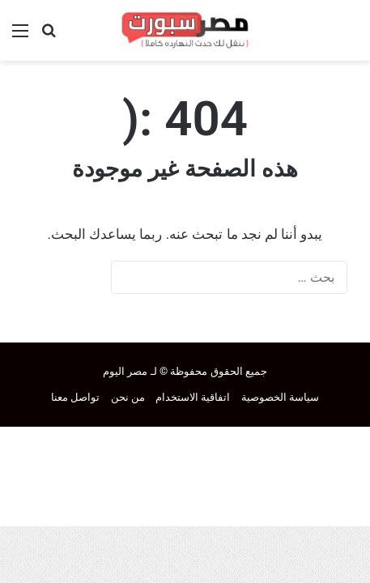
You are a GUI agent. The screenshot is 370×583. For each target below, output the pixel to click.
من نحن (128, 397)
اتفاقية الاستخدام (192, 397)
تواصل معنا (75, 397)
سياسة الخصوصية (280, 397)
